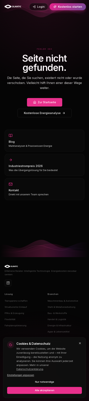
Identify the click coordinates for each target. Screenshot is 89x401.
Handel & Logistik (57, 319)
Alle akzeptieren (44, 390)
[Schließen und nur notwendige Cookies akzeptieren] (80, 343)
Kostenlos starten (67, 6)
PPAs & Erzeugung (14, 313)
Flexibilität (10, 319)
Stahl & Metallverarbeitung (61, 307)
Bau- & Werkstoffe (57, 313)
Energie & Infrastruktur (59, 325)
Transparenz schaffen (16, 300)
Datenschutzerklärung (29, 369)
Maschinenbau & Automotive (63, 300)
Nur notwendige (44, 381)
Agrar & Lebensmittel (59, 331)
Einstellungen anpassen (20, 375)
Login (39, 6)
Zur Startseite (44, 102)
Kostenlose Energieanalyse (44, 113)
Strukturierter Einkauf (16, 307)
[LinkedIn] (8, 282)
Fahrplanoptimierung (15, 325)
